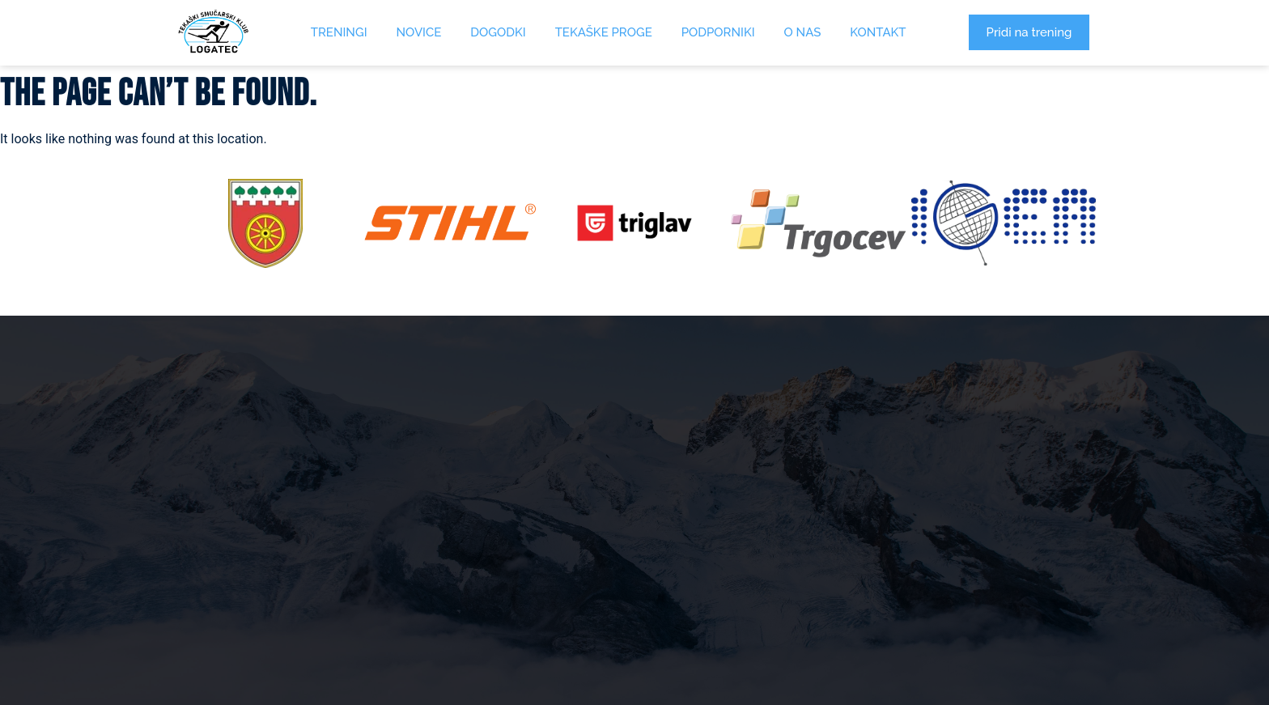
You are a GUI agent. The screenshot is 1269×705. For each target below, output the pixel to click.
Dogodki (497, 32)
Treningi (339, 32)
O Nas (802, 32)
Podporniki (718, 32)
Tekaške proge (603, 32)
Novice (419, 32)
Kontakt (878, 32)
